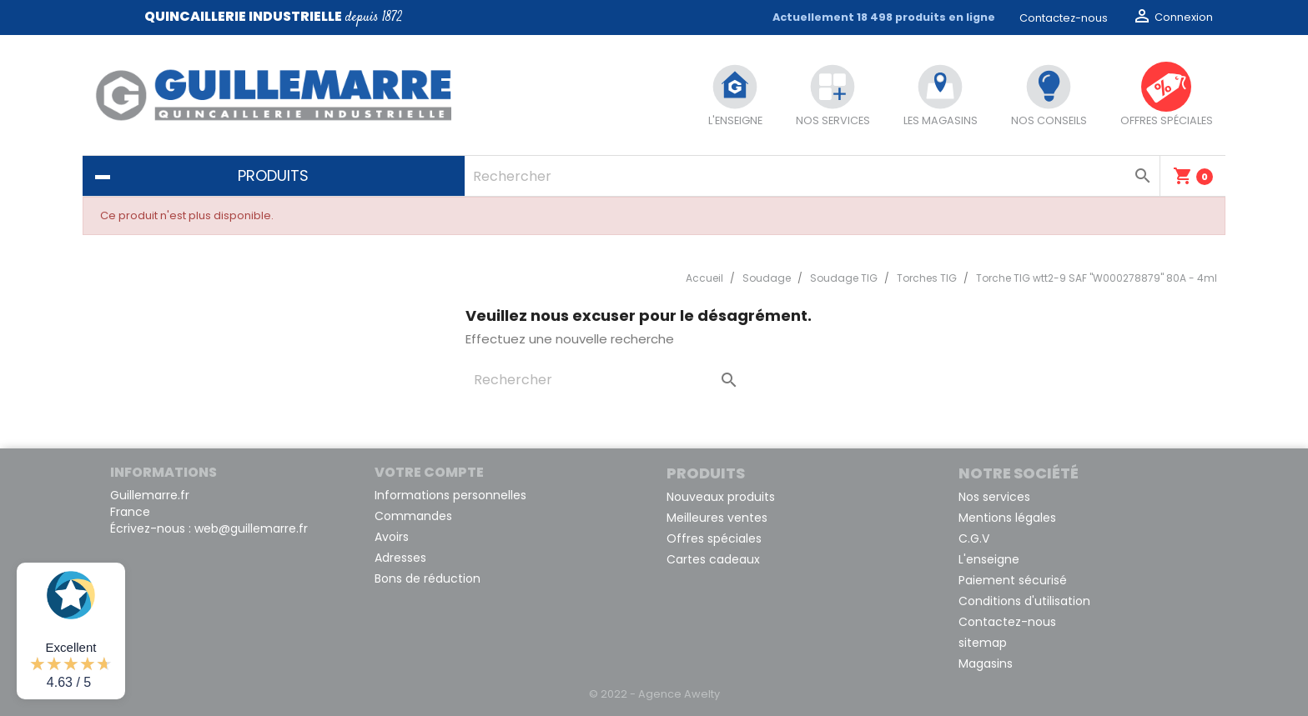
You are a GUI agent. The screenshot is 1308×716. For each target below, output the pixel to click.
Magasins (985, 663)
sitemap (982, 642)
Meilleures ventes (717, 517)
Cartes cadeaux (713, 559)
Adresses (400, 557)
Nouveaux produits (721, 496)
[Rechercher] (812, 176)
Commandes (413, 516)
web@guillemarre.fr (251, 528)
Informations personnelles (450, 495)
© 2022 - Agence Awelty (654, 694)
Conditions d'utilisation (1024, 601)
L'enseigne (988, 559)
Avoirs (392, 536)
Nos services (994, 496)
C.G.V (973, 538)
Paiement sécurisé (1012, 580)
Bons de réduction (427, 578)
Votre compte (429, 472)
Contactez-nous (1063, 18)
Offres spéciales (714, 538)
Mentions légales (1007, 517)
